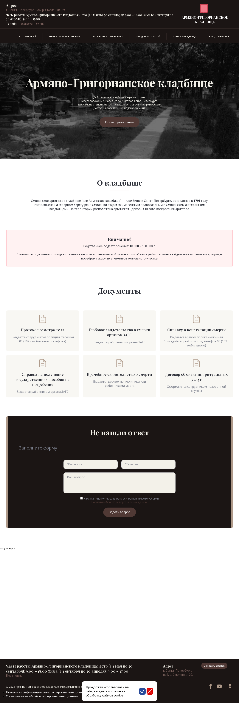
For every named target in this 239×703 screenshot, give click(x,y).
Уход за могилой (148, 36)
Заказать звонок (214, 665)
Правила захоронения (64, 36)
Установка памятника (107, 36)
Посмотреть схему (119, 122)
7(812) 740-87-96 (32, 24)
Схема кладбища (184, 36)
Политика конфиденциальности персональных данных (47, 692)
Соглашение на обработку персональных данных (42, 696)
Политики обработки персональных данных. (119, 502)
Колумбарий (27, 36)
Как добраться (219, 36)
